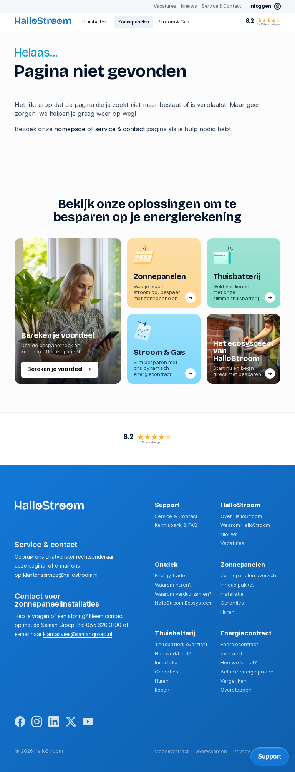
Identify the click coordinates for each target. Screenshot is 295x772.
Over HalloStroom (241, 516)
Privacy (241, 751)
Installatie (231, 594)
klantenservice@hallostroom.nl (60, 575)
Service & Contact (176, 516)
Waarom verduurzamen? (183, 594)
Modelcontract (171, 751)
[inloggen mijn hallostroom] (265, 6)
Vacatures (232, 543)
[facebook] (20, 722)
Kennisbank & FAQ (176, 525)
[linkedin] (53, 722)
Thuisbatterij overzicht (181, 644)
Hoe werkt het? (173, 653)
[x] (71, 722)
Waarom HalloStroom (245, 525)
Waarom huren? (173, 585)
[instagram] (36, 722)
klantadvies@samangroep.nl (77, 634)
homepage (69, 129)
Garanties (232, 603)
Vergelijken (233, 681)
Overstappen (235, 690)
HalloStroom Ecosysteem (184, 603)
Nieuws (228, 534)
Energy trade (170, 575)
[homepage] (43, 20)
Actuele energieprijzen (246, 671)
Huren (227, 612)
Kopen (162, 690)
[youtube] (88, 722)
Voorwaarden (211, 751)
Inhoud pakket (237, 585)
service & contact (120, 129)
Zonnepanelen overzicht (249, 575)
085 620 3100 (103, 625)
